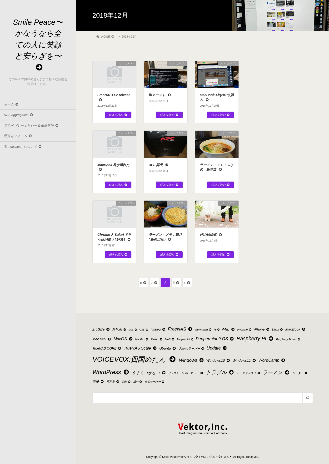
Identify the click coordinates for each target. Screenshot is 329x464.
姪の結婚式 (211, 235)
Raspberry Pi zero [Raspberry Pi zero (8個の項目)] (288, 339)
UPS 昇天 (159, 165)
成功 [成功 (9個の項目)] (138, 381)
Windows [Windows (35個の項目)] (191, 360)
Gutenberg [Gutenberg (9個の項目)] (203, 329)
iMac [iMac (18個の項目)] (228, 329)
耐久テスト (160, 95)
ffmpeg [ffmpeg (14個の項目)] (158, 329)
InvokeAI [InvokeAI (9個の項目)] (244, 329)
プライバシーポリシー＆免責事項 (31, 126)
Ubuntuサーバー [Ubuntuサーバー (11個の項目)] (191, 348)
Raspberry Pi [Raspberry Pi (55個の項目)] (255, 338)
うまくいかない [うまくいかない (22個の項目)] (149, 372)
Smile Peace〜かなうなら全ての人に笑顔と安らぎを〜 (38, 45)
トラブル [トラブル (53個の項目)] (220, 372)
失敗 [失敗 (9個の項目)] (126, 381)
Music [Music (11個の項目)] (157, 339)
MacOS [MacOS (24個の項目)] (123, 339)
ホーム (11, 105)
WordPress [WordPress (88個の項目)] (111, 372)
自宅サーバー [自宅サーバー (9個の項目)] (155, 381)
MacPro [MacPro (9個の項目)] (142, 339)
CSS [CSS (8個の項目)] (144, 329)
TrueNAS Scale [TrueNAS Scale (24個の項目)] (140, 348)
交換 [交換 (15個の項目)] (98, 381)
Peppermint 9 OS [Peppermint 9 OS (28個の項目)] (215, 338)
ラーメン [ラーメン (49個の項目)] (276, 372)
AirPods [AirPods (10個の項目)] (119, 329)
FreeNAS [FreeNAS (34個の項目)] (180, 328)
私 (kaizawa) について (23, 147)
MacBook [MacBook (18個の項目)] (295, 329)
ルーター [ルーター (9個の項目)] (300, 373)
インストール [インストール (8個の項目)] (178, 373)
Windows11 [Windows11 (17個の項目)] (244, 360)
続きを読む (118, 115)
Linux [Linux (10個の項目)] (277, 329)
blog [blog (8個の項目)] (133, 329)
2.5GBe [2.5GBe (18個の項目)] (101, 329)
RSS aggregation (19, 115)
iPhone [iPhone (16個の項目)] (262, 329)
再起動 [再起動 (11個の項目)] (113, 381)
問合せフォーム (18, 136)
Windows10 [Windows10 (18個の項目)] (218, 360)
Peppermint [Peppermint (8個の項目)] (185, 339)
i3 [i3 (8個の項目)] (217, 329)
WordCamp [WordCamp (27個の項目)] (272, 360)
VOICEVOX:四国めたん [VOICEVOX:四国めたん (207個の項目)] (134, 359)
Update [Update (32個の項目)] (217, 348)
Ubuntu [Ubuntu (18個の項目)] (167, 348)
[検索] (307, 398)
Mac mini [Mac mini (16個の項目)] (101, 339)
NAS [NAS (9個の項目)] (170, 339)
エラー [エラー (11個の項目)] (197, 373)
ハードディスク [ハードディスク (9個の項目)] (249, 373)
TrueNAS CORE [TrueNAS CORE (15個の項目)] (107, 348)
